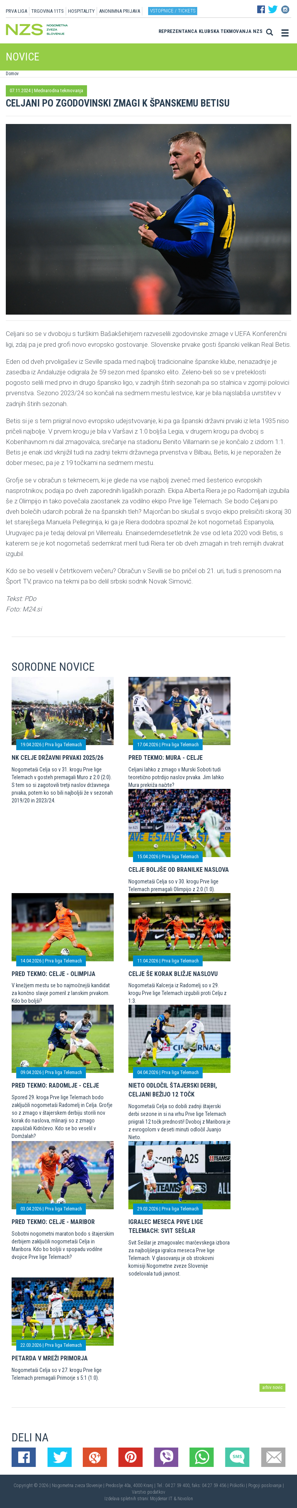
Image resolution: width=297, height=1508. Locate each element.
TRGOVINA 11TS (47, 11)
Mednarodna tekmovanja (58, 90)
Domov (12, 73)
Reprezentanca (178, 31)
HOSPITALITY (81, 11)
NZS (258, 31)
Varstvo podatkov (148, 1492)
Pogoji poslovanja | (266, 1485)
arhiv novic (272, 1387)
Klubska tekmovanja (225, 31)
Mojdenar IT (161, 1498)
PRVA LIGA (16, 11)
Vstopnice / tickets (172, 11)
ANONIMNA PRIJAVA (119, 11)
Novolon (185, 1498)
